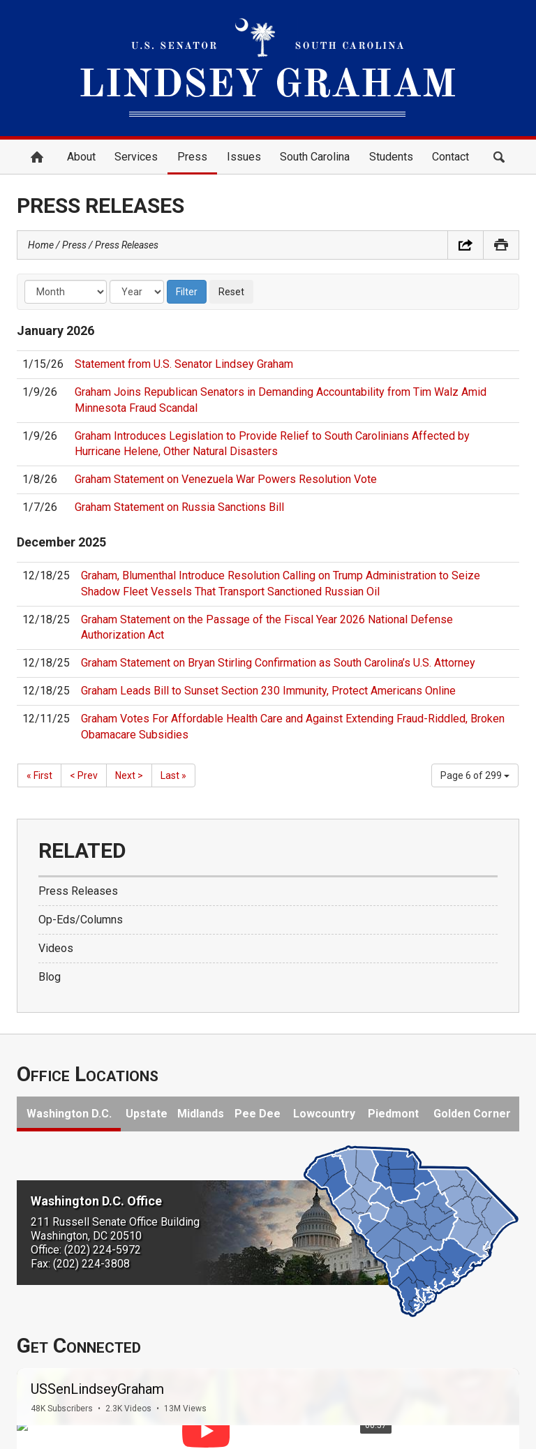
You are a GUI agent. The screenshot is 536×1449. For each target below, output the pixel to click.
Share (465, 245)
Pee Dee (257, 1113)
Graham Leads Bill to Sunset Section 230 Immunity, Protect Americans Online (268, 690)
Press (192, 156)
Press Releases (126, 245)
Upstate (147, 1113)
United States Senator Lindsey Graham (268, 68)
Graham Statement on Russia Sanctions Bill (179, 507)
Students (391, 156)
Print (501, 245)
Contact (450, 156)
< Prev (84, 775)
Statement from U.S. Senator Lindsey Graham (184, 364)
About (81, 156)
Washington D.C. (69, 1113)
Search (499, 157)
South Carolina (315, 156)
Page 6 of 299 (474, 775)
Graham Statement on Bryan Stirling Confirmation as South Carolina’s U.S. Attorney (278, 662)
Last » (173, 775)
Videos (55, 948)
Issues (244, 156)
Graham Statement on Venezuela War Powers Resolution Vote (226, 479)
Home (37, 157)
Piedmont (393, 1113)
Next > (129, 775)
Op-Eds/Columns (80, 919)
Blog (49, 976)
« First (39, 775)
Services (136, 156)
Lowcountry (324, 1113)
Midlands (200, 1113)
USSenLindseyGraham (97, 1389)
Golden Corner (472, 1113)
